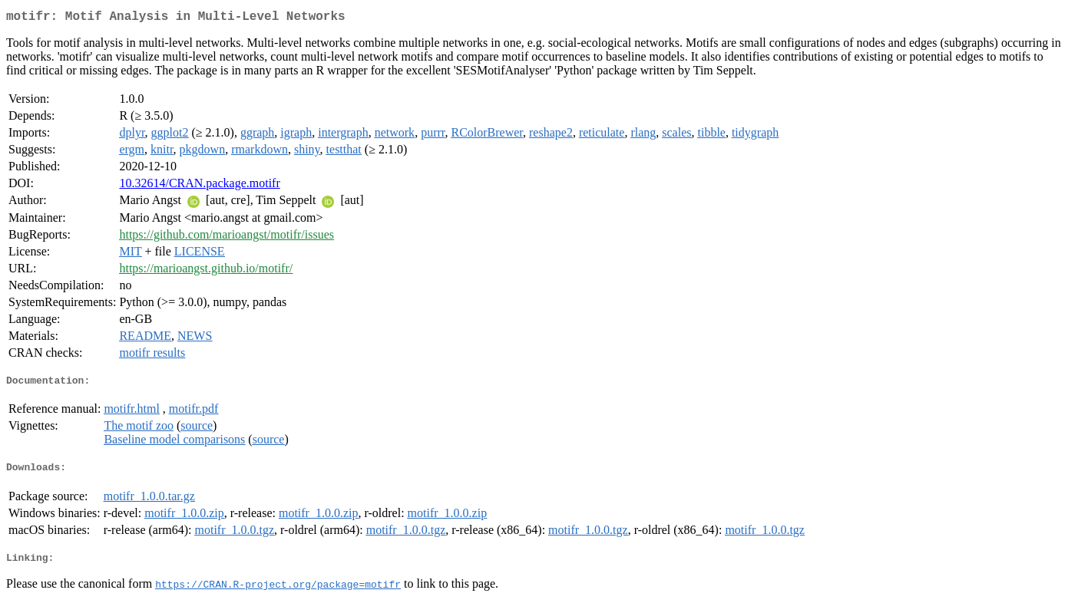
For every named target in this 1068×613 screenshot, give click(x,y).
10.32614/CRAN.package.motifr (199, 186)
